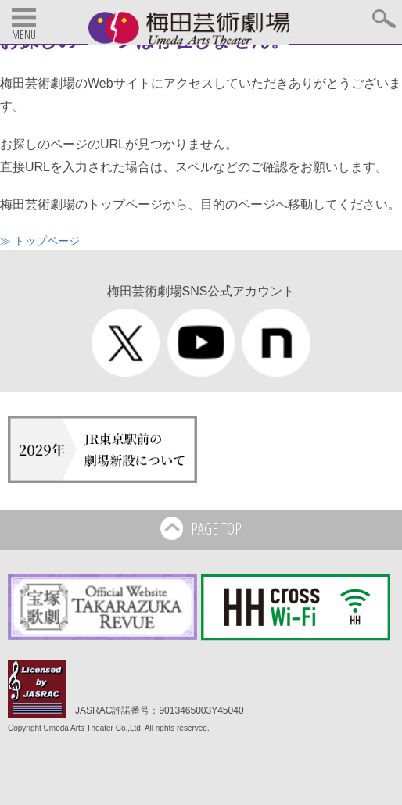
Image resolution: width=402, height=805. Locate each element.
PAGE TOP (201, 530)
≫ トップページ (40, 240)
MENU (24, 34)
